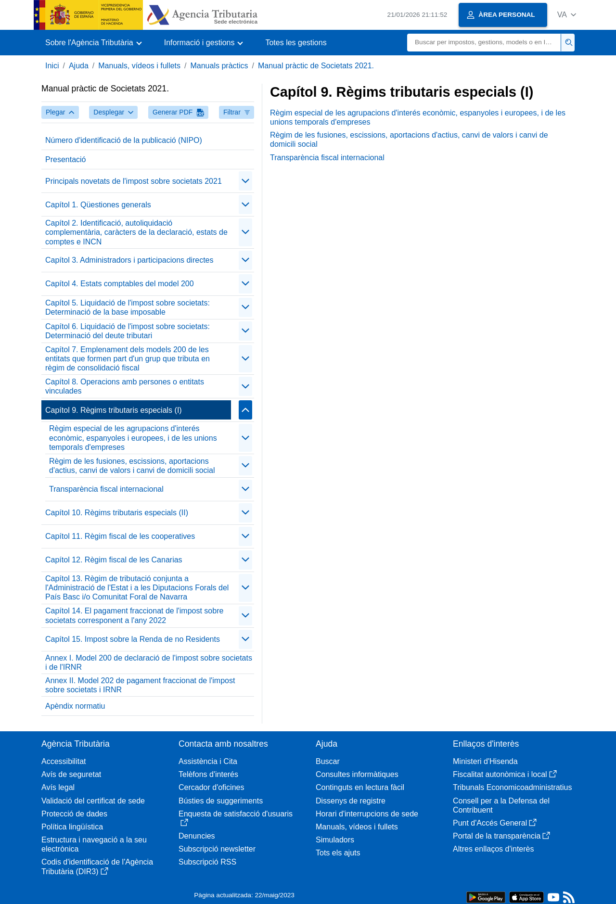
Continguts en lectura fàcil (360, 787)
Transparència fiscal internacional (106, 489)
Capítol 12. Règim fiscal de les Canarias (113, 560)
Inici (52, 66)
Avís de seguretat (71, 774)
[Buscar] (484, 42)
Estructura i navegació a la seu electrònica (94, 844)
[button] (566, 14)
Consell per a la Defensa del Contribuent (501, 805)
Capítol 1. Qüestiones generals (98, 205)
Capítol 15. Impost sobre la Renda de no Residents (132, 639)
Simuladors (335, 840)
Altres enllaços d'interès (493, 849)
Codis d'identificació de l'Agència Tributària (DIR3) (97, 866)
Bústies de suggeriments (221, 801)
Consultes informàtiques (357, 774)
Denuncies (197, 836)
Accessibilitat (63, 761)
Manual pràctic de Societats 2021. (316, 66)
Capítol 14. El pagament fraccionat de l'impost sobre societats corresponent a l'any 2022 (134, 615)
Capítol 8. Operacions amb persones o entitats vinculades (124, 386)
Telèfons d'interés (208, 774)
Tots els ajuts (338, 853)
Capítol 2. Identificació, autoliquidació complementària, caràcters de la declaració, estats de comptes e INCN (136, 232)
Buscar (328, 761)
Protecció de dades (74, 814)
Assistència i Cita (208, 761)
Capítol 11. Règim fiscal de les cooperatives (120, 536)
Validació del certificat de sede (93, 801)
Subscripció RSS (207, 862)
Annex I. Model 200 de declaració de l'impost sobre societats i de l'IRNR (148, 662)
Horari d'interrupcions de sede (367, 814)
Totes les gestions (295, 42)
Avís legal (58, 787)
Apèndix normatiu (75, 706)
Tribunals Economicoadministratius (512, 787)
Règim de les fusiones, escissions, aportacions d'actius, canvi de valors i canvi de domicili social (132, 465)
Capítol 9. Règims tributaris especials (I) (113, 410)
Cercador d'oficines (211, 787)
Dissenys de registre (350, 801)
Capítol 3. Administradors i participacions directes (129, 260)
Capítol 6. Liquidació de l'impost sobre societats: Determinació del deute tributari (127, 331)
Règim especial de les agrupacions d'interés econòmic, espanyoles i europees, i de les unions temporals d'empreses (133, 437)
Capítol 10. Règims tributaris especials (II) (116, 513)
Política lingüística (72, 827)
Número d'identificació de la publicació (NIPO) (123, 140)
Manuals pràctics (219, 66)
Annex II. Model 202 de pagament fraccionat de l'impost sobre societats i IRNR (140, 685)
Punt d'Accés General (495, 823)
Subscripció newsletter (217, 849)
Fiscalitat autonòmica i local (505, 774)
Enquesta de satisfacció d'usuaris (236, 818)
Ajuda (79, 66)
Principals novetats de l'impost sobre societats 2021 (133, 181)
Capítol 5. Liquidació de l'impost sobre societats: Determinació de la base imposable (127, 307)
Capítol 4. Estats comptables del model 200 (119, 284)
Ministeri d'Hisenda (485, 761)
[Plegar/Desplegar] (245, 181)
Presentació (65, 159)
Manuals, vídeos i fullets (139, 66)
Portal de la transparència (501, 836)
